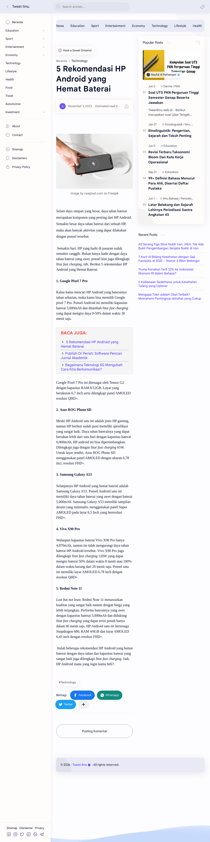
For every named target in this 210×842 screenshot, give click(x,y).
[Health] (197, 26)
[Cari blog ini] (91, 6)
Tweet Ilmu (20, 6)
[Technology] (160, 26)
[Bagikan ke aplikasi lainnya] (83, 766)
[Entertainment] (115, 26)
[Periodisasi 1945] (191, 198)
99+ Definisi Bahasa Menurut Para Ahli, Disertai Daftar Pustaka (171, 183)
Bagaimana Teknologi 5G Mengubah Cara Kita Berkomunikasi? (92, 429)
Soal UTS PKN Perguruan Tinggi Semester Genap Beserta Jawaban (173, 97)
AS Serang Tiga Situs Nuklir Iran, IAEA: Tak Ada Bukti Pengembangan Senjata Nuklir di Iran (171, 311)
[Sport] (95, 26)
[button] (202, 6)
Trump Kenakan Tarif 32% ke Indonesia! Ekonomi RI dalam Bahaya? (166, 336)
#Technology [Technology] (67, 744)
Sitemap (12, 828)
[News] (60, 26)
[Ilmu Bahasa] (192, 124)
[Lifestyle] (180, 26)
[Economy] (138, 26)
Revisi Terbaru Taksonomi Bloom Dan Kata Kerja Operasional (169, 157)
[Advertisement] (94, 67)
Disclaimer (26, 828)
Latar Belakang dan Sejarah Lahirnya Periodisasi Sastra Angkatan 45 (170, 210)
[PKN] (177, 86)
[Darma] (169, 86)
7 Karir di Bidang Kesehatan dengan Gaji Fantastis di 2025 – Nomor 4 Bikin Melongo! (169, 324)
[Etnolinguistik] (174, 124)
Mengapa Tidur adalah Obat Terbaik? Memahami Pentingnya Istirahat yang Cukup (169, 361)
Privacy (39, 828)
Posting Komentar (94, 793)
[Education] (78, 26)
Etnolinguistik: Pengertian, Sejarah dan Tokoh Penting (169, 133)
